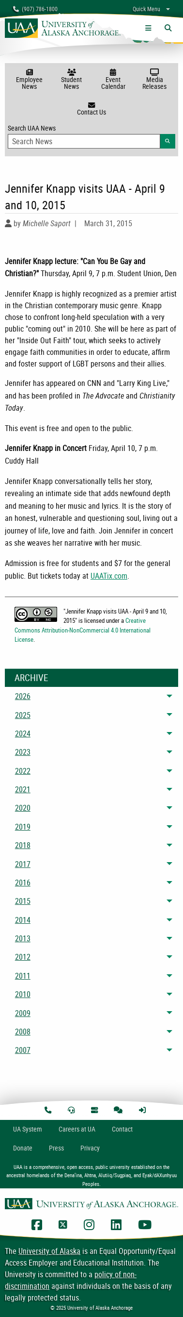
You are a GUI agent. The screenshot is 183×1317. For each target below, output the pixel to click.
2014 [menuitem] (22, 920)
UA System (27, 1129)
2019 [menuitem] (22, 826)
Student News (71, 80)
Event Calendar (113, 80)
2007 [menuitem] (22, 1050)
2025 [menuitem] (22, 715)
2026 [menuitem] (22, 696)
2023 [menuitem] (22, 752)
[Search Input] (84, 141)
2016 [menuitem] (22, 882)
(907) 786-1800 (35, 9)
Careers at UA (77, 1129)
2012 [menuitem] (22, 956)
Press (56, 1147)
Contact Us (91, 109)
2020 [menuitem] (22, 807)
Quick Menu (146, 9)
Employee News (29, 80)
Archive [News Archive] (31, 677)
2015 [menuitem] (22, 901)
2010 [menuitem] (22, 994)
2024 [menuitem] (22, 733)
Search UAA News (91, 136)
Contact (122, 1129)
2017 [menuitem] (22, 864)
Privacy (90, 1147)
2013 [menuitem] (22, 938)
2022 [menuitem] (22, 771)
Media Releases (154, 80)
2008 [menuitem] (22, 1031)
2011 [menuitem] (22, 975)
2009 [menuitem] (22, 1013)
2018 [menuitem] (22, 845)
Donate (22, 1147)
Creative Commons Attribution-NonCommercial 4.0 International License (83, 629)
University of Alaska (49, 1251)
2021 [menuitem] (22, 789)
